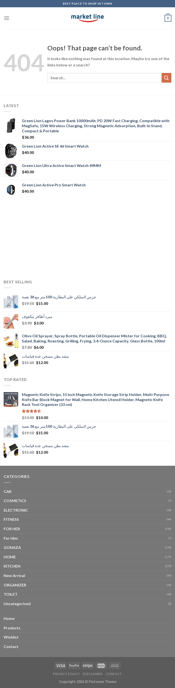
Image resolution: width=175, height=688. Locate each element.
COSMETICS (15, 500)
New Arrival (14, 575)
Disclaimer (92, 674)
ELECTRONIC (16, 510)
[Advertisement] (87, 239)
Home (9, 618)
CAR (7, 491)
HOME (10, 556)
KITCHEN (12, 566)
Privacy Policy (66, 674)
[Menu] (6, 18)
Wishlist (11, 637)
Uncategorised (17, 603)
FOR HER (12, 528)
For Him (11, 538)
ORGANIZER (15, 585)
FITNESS (11, 519)
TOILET (10, 594)
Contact (11, 646)
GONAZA (12, 547)
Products (12, 627)
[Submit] (166, 77)
